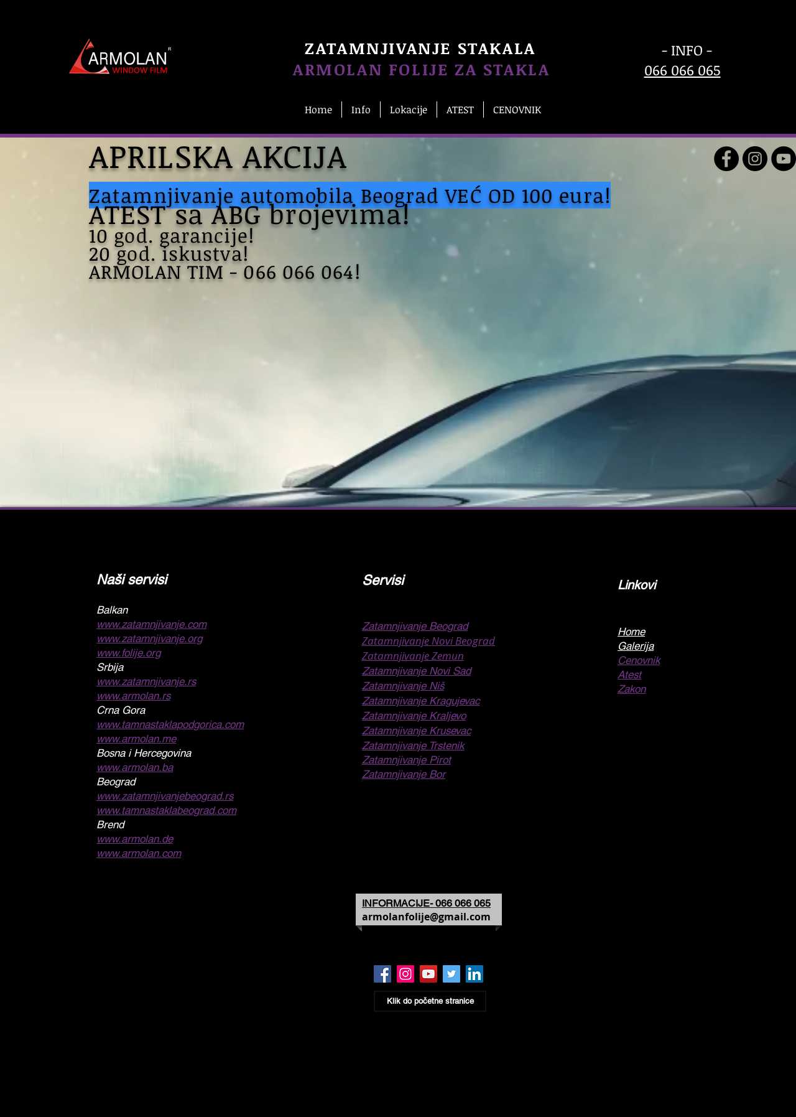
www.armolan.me (136, 738)
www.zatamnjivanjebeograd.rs (164, 796)
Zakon (632, 689)
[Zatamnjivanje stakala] (726, 158)
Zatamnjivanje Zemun (413, 655)
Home (631, 631)
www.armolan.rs (133, 695)
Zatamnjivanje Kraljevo (414, 715)
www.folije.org (128, 653)
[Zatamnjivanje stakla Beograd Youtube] (428, 974)
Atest (629, 674)
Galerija (636, 646)
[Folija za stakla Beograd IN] (474, 974)
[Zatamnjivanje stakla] (783, 158)
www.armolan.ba (134, 767)
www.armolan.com (138, 853)
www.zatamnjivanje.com (151, 624)
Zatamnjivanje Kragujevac (420, 700)
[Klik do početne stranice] (430, 1001)
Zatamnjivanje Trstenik (413, 745)
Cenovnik (639, 660)
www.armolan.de (134, 839)
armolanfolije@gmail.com (426, 916)
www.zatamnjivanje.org (149, 638)
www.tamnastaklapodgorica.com (170, 724)
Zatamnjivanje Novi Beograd (428, 640)
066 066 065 (682, 70)
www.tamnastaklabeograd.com (166, 810)
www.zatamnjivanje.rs (146, 681)
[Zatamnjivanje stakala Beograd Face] (382, 974)
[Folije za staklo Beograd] (755, 158)
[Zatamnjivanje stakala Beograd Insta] (405, 974)
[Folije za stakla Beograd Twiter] (451, 974)
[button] (361, 109)
